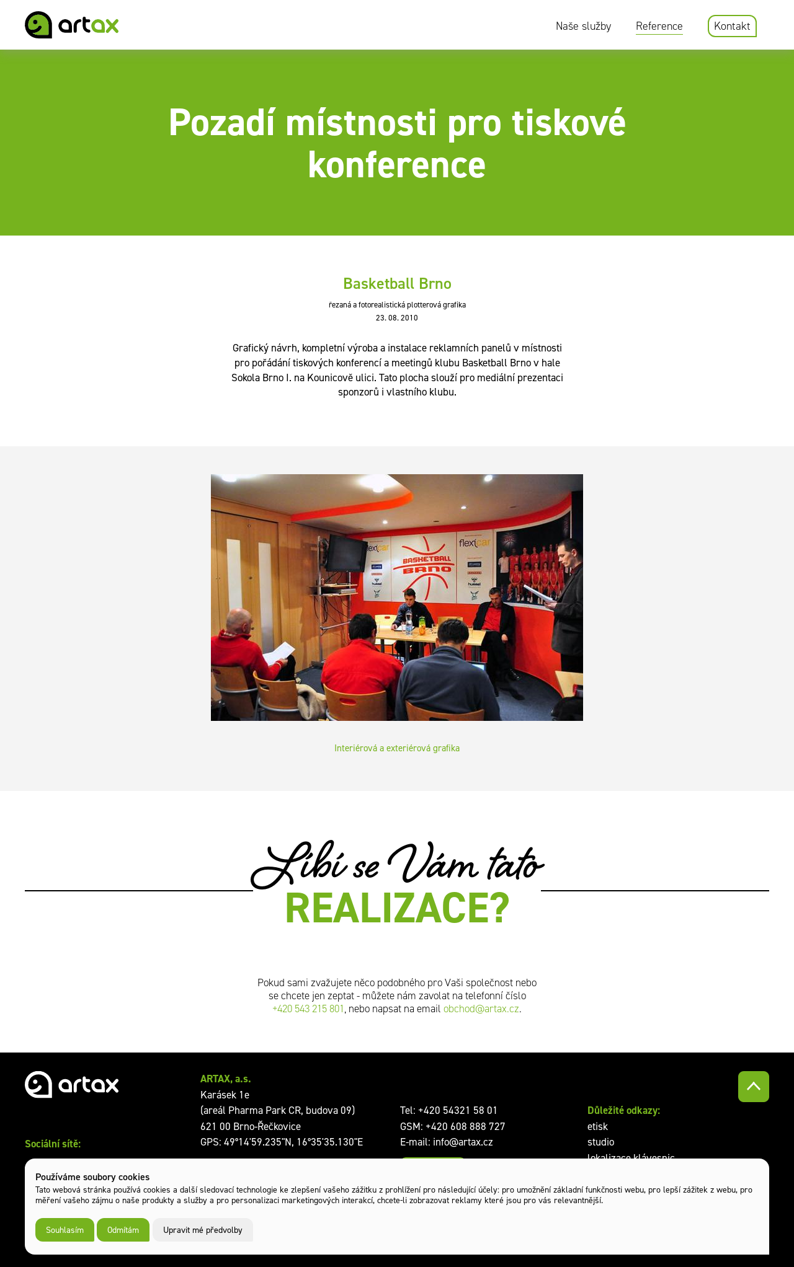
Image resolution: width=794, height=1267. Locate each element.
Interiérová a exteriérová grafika (397, 748)
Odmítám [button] (123, 1229)
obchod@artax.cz (481, 1008)
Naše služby (583, 26)
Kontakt (732, 26)
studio (600, 1142)
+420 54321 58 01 (458, 1110)
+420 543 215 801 (308, 1008)
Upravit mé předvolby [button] (203, 1229)
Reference (659, 26)
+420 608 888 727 (466, 1126)
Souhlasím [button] (65, 1229)
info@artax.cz (463, 1142)
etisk (597, 1126)
